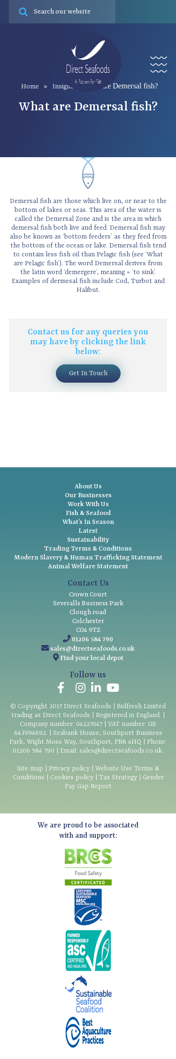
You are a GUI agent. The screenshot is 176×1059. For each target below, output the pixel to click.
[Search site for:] (62, 11)
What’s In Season (88, 522)
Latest (88, 531)
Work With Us (88, 504)
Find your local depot (91, 658)
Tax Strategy (118, 777)
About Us (88, 486)
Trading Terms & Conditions (88, 548)
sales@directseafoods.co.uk (92, 649)
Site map (30, 768)
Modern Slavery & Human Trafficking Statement (88, 557)
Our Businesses (88, 495)
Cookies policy (71, 777)
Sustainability (88, 540)
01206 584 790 (92, 639)
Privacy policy (69, 768)
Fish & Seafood (88, 513)
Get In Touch (88, 373)
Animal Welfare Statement (88, 566)
